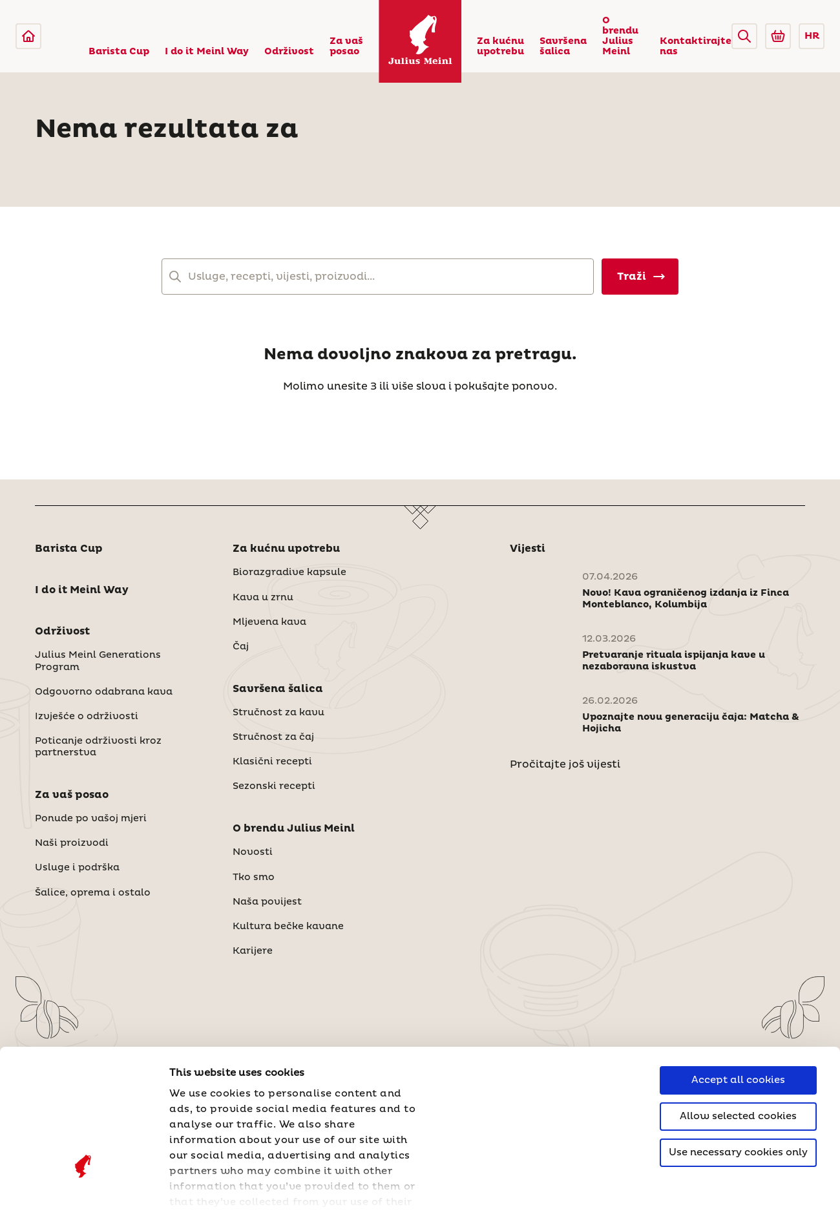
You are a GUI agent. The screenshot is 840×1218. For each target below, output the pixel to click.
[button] (744, 36)
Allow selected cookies (738, 1011)
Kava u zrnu (263, 598)
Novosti (253, 852)
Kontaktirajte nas (695, 47)
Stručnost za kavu (278, 713)
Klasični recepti (272, 762)
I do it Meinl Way (207, 52)
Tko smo (254, 877)
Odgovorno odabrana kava (104, 692)
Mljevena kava (269, 622)
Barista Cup (119, 52)
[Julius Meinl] (28, 36)
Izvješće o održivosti (86, 716)
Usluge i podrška (77, 868)
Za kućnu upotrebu (500, 47)
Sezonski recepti (274, 786)
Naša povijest (267, 902)
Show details (203, 1192)
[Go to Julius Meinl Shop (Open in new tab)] (778, 36)
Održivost (289, 52)
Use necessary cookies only (738, 1047)
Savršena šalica (563, 47)
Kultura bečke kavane (288, 926)
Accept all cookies (738, 975)
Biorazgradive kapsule (289, 572)
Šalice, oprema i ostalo (93, 893)
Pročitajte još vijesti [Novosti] (565, 764)
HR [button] (811, 36)
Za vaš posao (346, 47)
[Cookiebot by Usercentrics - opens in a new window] (83, 1192)
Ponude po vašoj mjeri (91, 818)
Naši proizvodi (72, 843)
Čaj (241, 647)
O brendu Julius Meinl (620, 36)
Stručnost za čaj (273, 737)
